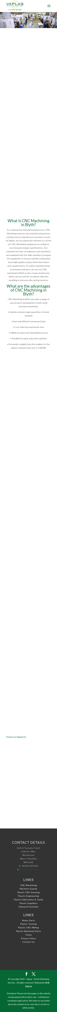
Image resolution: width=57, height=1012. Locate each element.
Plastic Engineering (28, 896)
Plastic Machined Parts (28, 931)
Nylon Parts (28, 920)
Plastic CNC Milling (28, 927)
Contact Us (28, 942)
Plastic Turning (28, 924)
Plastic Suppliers (28, 903)
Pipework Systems (29, 906)
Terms (28, 934)
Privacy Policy (28, 938)
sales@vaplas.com (30, 869)
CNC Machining (28, 885)
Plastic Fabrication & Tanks (28, 899)
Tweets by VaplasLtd (16, 737)
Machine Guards (28, 888)
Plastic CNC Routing (28, 892)
